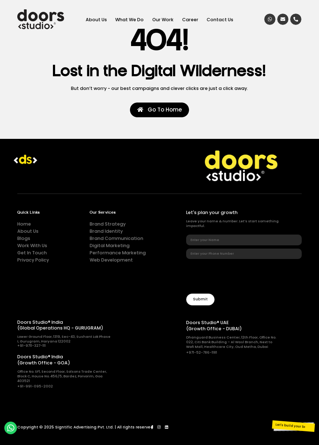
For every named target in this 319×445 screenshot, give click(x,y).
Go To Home (159, 109)
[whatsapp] (270, 19)
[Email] (283, 19)
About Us (96, 19)
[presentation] (241, 276)
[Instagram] (159, 427)
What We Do (129, 19)
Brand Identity (106, 231)
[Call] (296, 19)
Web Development (111, 260)
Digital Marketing (110, 245)
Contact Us (220, 19)
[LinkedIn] (166, 427)
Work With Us (32, 245)
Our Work (163, 19)
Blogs (23, 238)
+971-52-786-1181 (201, 352)
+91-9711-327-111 (31, 345)
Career (190, 19)
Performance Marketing (118, 253)
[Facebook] (152, 427)
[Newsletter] (200, 299)
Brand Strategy (108, 224)
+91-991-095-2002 (35, 386)
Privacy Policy (33, 260)
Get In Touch (32, 253)
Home (24, 224)
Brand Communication (116, 238)
